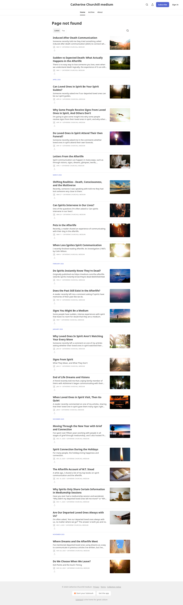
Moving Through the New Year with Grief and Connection (77, 427)
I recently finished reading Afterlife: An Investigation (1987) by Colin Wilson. (79, 249)
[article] (91, 44)
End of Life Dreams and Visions (71, 377)
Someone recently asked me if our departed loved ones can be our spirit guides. (79, 94)
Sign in (175, 4)
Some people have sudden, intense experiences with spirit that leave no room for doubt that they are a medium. (79, 315)
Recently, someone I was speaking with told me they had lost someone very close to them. (78, 190)
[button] (82, 12)
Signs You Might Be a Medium (70, 310)
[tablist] (59, 30)
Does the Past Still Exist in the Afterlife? (76, 290)
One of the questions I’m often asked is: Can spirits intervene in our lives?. (75, 209)
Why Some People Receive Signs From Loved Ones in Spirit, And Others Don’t (79, 111)
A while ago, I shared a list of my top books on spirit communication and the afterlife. (76, 474)
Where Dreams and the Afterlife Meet (75, 541)
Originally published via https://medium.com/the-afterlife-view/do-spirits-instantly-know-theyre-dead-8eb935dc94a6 (79, 275)
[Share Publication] (152, 4)
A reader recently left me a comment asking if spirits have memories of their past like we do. (78, 295)
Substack (79, 599)
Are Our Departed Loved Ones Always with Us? (78, 514)
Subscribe (162, 4)
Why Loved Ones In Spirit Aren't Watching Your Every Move (78, 338)
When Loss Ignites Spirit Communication (77, 245)
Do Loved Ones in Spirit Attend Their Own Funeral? (78, 134)
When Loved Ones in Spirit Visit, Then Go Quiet (77, 399)
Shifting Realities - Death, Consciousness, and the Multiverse (77, 183)
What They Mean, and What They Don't (70, 363)
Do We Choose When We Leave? (72, 561)
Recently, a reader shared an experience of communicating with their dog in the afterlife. (79, 229)
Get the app (104, 593)
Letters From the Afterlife (68, 156)
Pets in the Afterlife (64, 225)
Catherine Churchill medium (73, 47)
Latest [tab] (56, 30)
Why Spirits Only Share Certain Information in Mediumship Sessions (79, 491)
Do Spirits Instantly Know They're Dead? (77, 270)
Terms (103, 587)
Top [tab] (63, 30)
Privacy (96, 587)
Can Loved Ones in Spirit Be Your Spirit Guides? (76, 88)
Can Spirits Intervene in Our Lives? (73, 205)
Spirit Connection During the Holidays (75, 449)
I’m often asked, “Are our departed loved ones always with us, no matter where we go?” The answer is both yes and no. (79, 520)
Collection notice (114, 587)
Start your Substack (83, 593)
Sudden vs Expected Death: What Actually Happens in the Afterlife (78, 59)
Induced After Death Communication (75, 37)
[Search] (146, 4)
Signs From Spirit (63, 359)
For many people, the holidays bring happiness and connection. (76, 454)
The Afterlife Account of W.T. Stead (73, 469)
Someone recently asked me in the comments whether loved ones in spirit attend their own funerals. (77, 141)
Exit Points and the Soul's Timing (67, 565)
